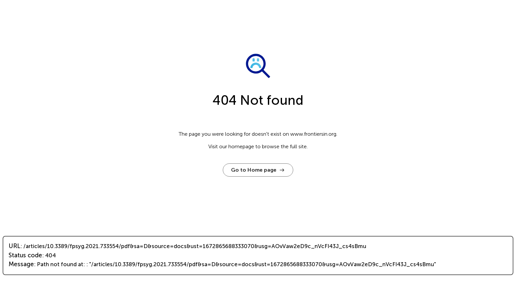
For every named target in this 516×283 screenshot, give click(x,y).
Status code (25, 255)
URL (14, 246)
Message (21, 264)
